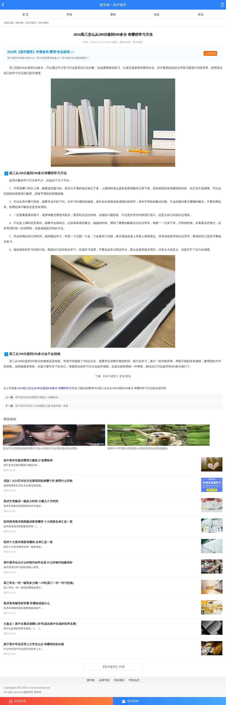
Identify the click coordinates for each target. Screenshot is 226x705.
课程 (113, 14)
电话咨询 (130, 701)
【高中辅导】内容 (113, 666)
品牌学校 (104, 680)
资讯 (200, 14)
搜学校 (105, 5)
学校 (69, 14)
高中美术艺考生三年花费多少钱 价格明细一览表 (41, 406)
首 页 (25, 14)
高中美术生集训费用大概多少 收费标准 (36, 397)
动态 (157, 14)
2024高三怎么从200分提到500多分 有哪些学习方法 (47, 388)
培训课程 (119, 680)
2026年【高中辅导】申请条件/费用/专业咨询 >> (40, 52)
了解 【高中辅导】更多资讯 (113, 376)
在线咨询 (17, 701)
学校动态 (134, 680)
